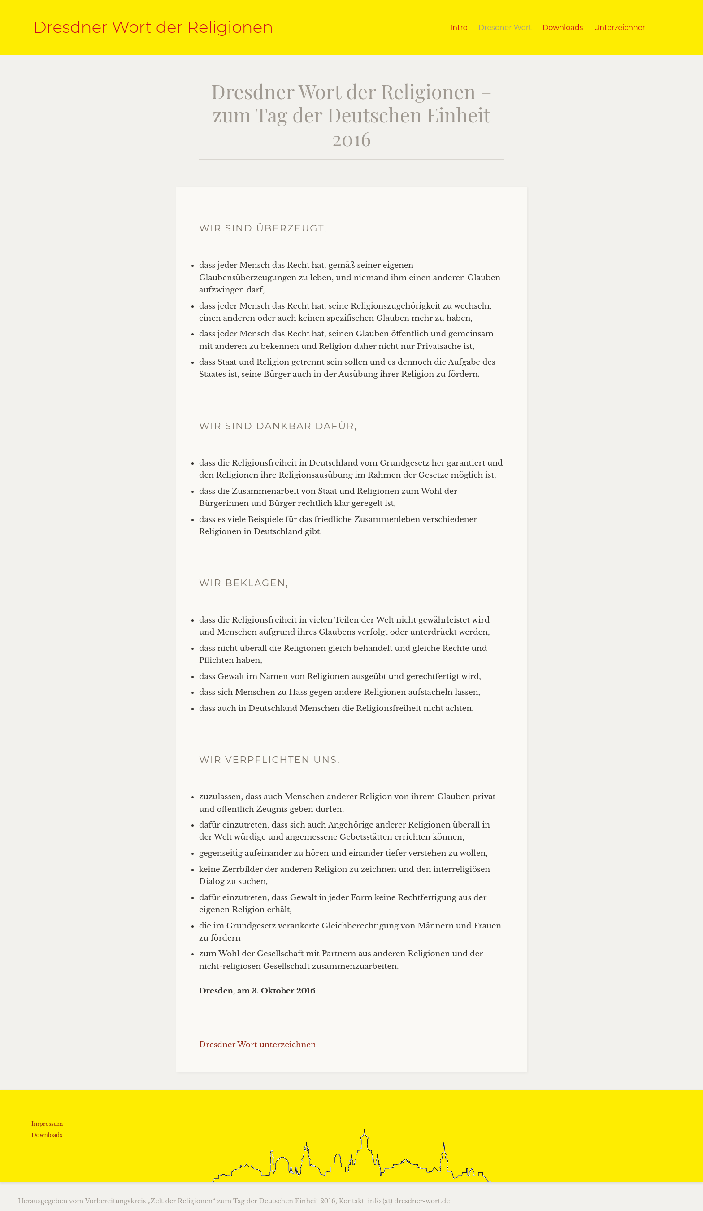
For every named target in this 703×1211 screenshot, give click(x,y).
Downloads (562, 27)
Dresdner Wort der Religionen (153, 27)
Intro (458, 27)
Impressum (47, 1123)
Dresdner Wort (505, 27)
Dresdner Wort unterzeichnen (257, 1045)
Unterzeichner (619, 27)
